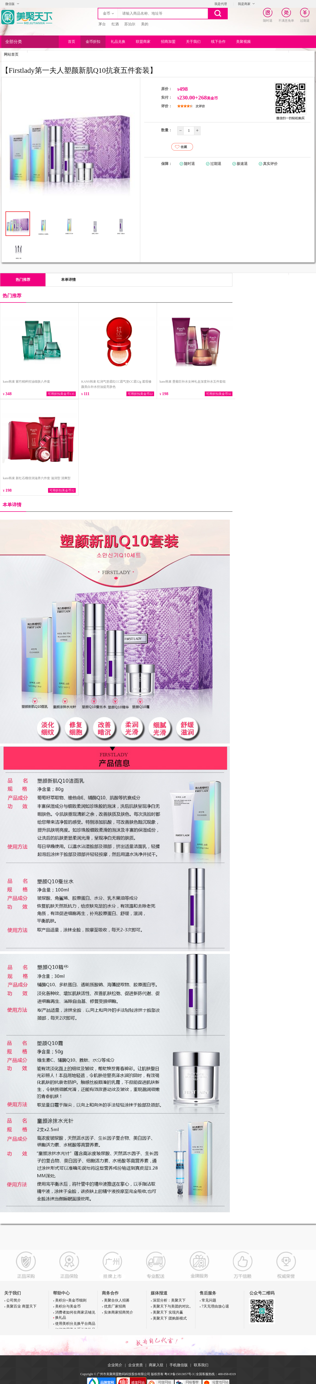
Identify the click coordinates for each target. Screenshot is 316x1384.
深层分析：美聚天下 (169, 1300)
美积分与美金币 (68, 1306)
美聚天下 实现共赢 (168, 1312)
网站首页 (11, 54)
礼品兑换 (118, 42)
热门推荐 (23, 280)
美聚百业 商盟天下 (21, 1306)
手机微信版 (178, 1365)
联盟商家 (143, 42)
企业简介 (115, 1365)
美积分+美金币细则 (70, 1300)
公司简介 (13, 1300)
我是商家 (244, 4)
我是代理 (220, 4)
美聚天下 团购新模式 (170, 1318)
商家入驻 (156, 1365)
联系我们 (201, 1365)
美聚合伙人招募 (117, 1300)
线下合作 (218, 42)
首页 (71, 42)
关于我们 (193, 42)
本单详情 (68, 280)
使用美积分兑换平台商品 (75, 1324)
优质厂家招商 (115, 1306)
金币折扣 (93, 42)
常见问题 (209, 1300)
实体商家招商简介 (118, 1312)
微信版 (10, 4)
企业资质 (135, 1365)
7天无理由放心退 (215, 1306)
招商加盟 (168, 42)
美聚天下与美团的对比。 (173, 1306)
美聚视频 (243, 42)
